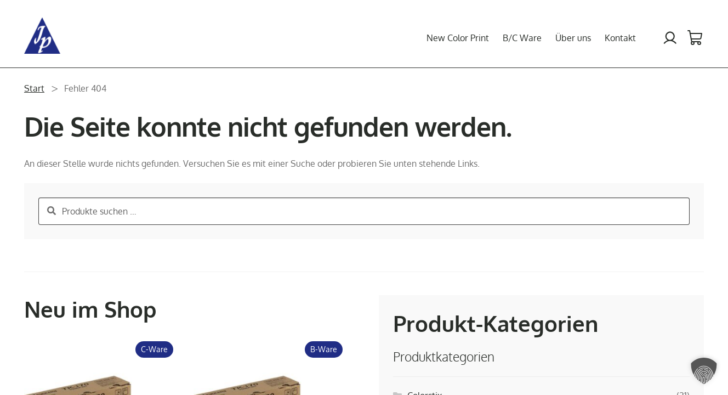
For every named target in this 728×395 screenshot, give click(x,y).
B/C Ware (522, 37)
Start (34, 88)
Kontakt (620, 37)
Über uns (573, 37)
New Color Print (457, 37)
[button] (704, 371)
